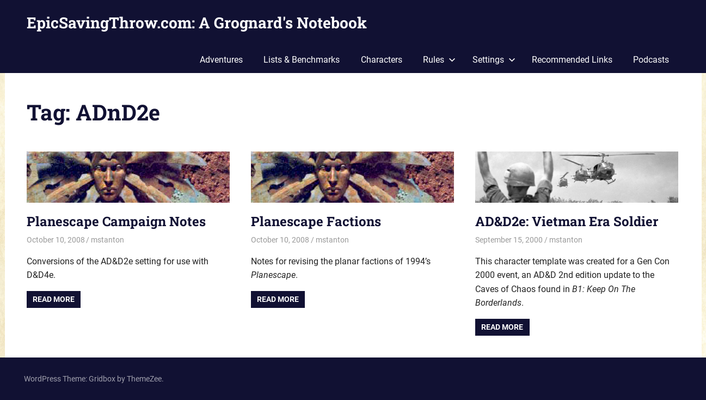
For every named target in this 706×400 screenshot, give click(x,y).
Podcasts (651, 59)
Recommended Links (572, 59)
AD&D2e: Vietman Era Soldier (566, 221)
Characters (381, 59)
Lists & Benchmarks (301, 59)
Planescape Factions (316, 221)
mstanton (107, 239)
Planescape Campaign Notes (116, 221)
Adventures (221, 59)
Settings (493, 59)
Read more (54, 299)
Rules (439, 59)
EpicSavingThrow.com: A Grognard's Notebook (197, 23)
